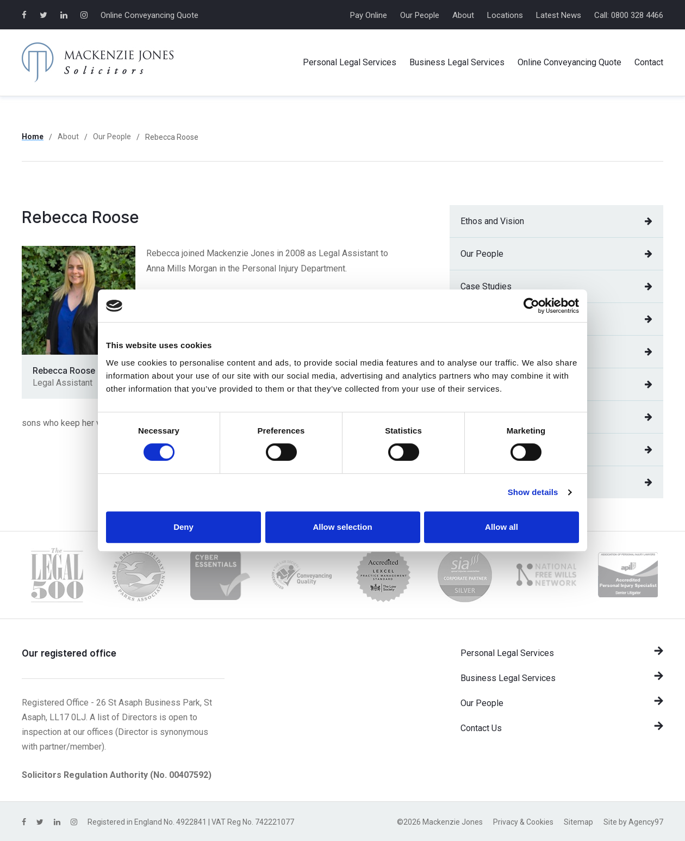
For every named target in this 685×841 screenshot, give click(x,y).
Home (32, 136)
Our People (419, 15)
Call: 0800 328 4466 (628, 15)
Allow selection (342, 526)
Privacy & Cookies (523, 822)
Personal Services (349, 62)
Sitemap (578, 822)
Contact (648, 62)
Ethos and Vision (556, 221)
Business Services (457, 62)
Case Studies (556, 286)
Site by (633, 822)
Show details (533, 492)
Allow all (501, 526)
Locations (505, 15)
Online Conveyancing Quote (149, 15)
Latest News (558, 15)
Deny (183, 526)
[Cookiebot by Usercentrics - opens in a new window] (531, 306)
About (463, 15)
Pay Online (368, 15)
